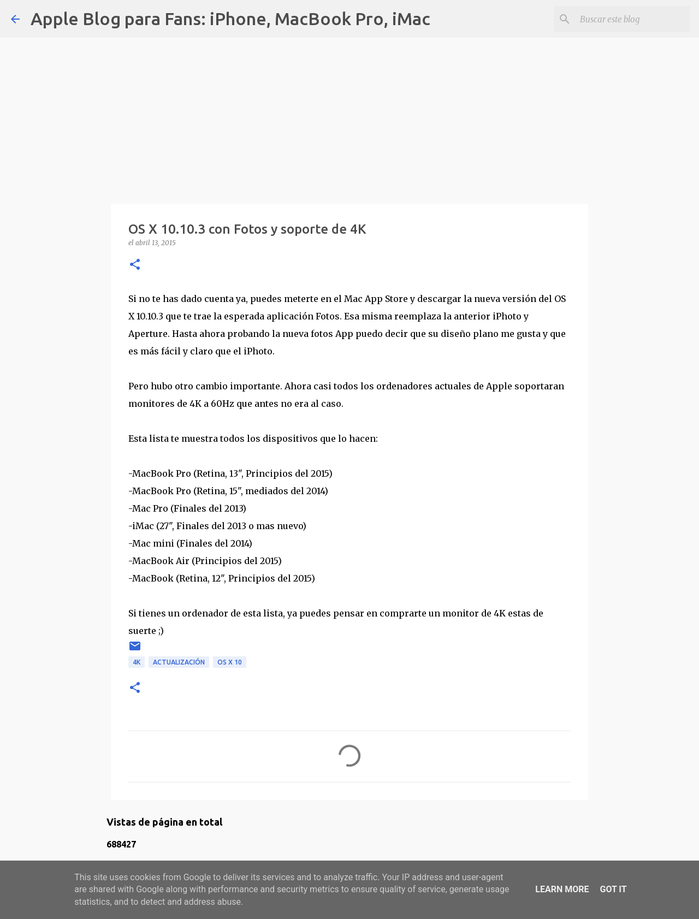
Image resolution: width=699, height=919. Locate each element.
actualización (179, 662)
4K (136, 662)
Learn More (562, 889)
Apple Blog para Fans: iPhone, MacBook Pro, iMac (230, 18)
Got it (613, 889)
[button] (134, 265)
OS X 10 (229, 662)
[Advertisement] (349, 114)
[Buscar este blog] (633, 19)
